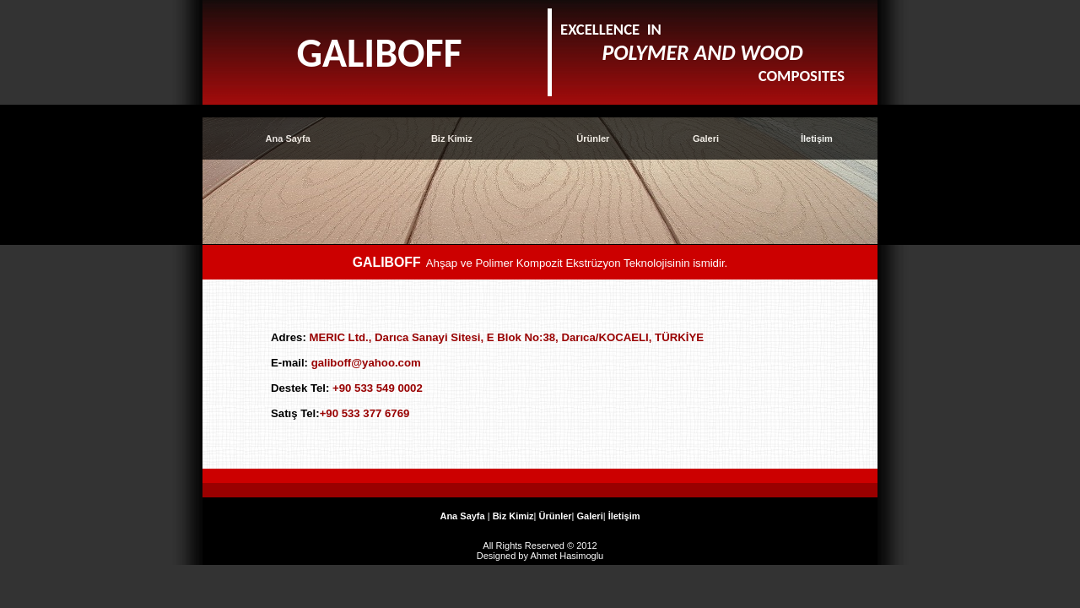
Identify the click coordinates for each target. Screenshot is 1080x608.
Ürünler (592, 138)
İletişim (817, 138)
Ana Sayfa (288, 138)
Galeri (706, 138)
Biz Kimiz (451, 138)
